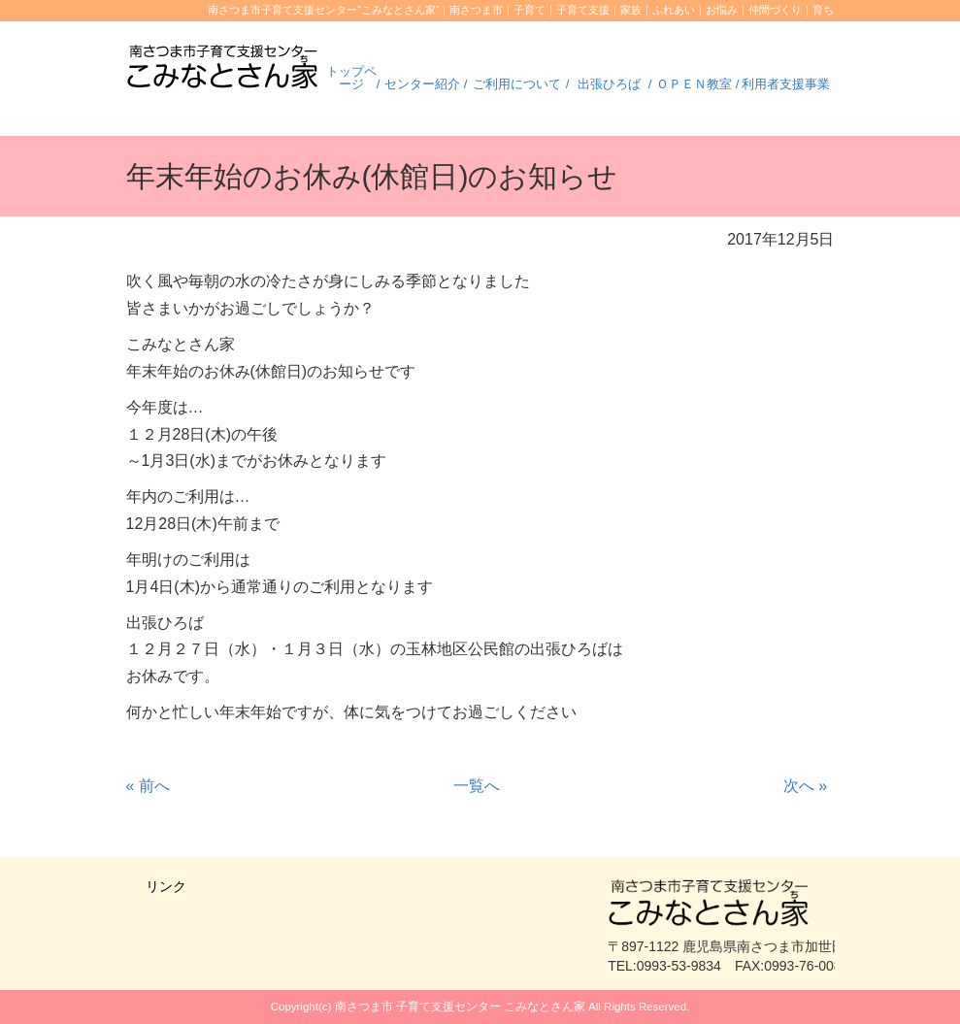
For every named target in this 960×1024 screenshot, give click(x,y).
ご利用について (517, 84)
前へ (148, 785)
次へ (805, 785)
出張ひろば (609, 84)
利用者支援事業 (786, 84)
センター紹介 (422, 84)
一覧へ (476, 785)
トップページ (351, 77)
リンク (166, 886)
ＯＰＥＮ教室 (694, 84)
